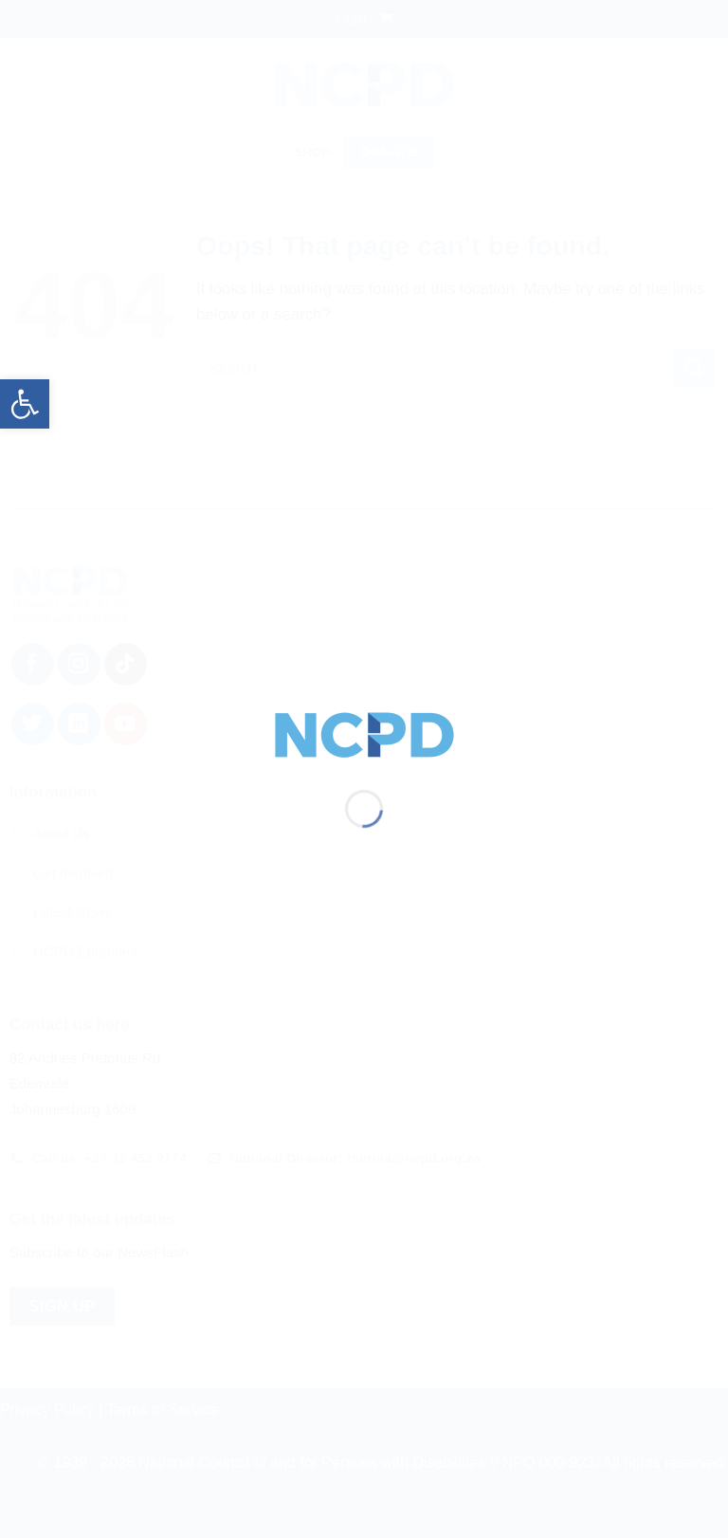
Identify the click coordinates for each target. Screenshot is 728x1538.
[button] (24, 404)
